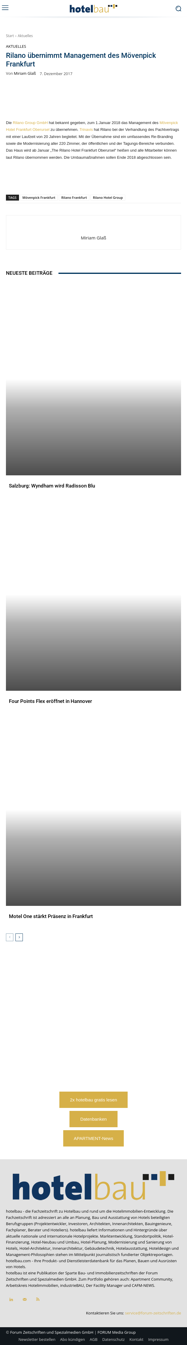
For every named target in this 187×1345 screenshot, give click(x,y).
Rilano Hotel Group (108, 197)
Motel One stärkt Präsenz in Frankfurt (51, 916)
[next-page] (19, 937)
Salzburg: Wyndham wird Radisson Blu (52, 486)
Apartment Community (151, 1279)
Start (10, 35)
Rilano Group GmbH (30, 122)
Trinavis (86, 129)
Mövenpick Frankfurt (39, 197)
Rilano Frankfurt (74, 197)
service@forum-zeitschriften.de (153, 1313)
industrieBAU (72, 1285)
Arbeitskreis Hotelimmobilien (32, 1285)
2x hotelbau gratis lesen (93, 1099)
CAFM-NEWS (143, 1285)
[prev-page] (9, 937)
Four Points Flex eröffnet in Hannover (50, 701)
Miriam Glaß (25, 73)
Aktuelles (25, 35)
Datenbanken (93, 1119)
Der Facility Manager (104, 1285)
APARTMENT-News (93, 1138)
